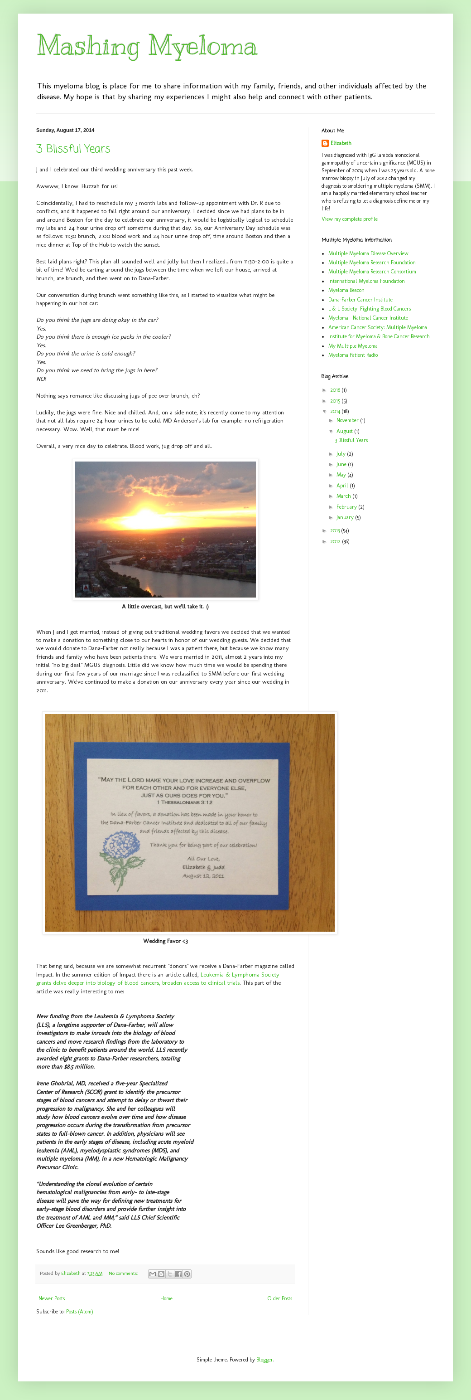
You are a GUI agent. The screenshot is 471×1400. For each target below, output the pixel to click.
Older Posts (280, 1298)
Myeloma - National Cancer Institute (368, 318)
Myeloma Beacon (346, 290)
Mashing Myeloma (147, 45)
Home (166, 1298)
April (343, 485)
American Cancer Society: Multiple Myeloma (377, 327)
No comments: (124, 1273)
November (348, 420)
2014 (335, 411)
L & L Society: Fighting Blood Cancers (369, 309)
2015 (335, 401)
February (347, 507)
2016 (335, 390)
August (345, 431)
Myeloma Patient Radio (353, 355)
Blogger (264, 1359)
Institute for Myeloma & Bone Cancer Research (379, 336)
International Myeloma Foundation (366, 281)
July (341, 454)
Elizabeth (341, 143)
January (345, 517)
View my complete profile (350, 219)
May (341, 475)
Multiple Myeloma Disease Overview (368, 253)
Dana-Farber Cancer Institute (360, 300)
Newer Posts (51, 1298)
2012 (336, 541)
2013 (335, 530)
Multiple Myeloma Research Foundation (372, 262)
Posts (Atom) (79, 1311)
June (342, 464)
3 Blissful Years (73, 149)
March (344, 496)
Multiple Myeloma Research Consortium (372, 271)
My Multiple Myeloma (353, 346)
